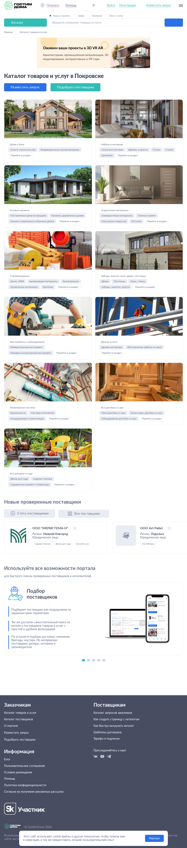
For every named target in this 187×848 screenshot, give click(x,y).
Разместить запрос (158, 5)
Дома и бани (22, 119)
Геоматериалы (71, 277)
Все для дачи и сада (31, 497)
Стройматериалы (28, 268)
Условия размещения (18, 782)
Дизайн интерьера (111, 357)
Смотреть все (82, 571)
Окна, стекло (137, 283)
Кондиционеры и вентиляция (27, 437)
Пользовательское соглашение (24, 776)
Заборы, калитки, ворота (115, 288)
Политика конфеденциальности (25, 796)
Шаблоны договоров (107, 742)
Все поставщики (88, 540)
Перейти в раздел (21, 133)
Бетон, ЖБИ (17, 277)
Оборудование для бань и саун (118, 437)
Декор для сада (19, 506)
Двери (105, 283)
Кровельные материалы (24, 282)
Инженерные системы (34, 423)
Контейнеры (148, 571)
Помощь (71, 5)
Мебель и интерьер (121, 119)
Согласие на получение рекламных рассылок (34, 803)
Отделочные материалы (127, 194)
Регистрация (127, 5)
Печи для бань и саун (113, 431)
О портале (11, 735)
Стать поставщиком (33, 540)
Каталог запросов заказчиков (113, 721)
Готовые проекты (28, 194)
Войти (111, 5)
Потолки (136, 208)
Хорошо (154, 838)
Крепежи (48, 282)
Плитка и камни (147, 202)
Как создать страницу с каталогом (116, 728)
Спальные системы (112, 128)
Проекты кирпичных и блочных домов (32, 208)
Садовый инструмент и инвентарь (29, 512)
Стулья (169, 128)
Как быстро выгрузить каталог (114, 735)
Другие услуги (116, 348)
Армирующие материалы (43, 277)
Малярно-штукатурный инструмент (30, 363)
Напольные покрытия (113, 208)
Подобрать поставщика (75, 56)
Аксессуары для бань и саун (146, 431)
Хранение (106, 133)
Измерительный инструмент (26, 357)
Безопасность (18, 431)
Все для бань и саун (122, 423)
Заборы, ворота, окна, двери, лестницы (132, 271)
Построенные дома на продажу (28, 202)
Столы (156, 128)
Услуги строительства (22, 128)
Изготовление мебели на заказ (144, 357)
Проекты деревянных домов (67, 202)
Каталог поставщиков (18, 728)
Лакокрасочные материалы (117, 202)
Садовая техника (42, 506)
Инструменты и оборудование (43, 348)
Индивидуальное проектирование (60, 128)
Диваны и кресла (138, 128)
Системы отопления (42, 431)
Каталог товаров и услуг (20, 721)
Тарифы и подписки (107, 749)
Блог (7, 769)
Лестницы (119, 283)
